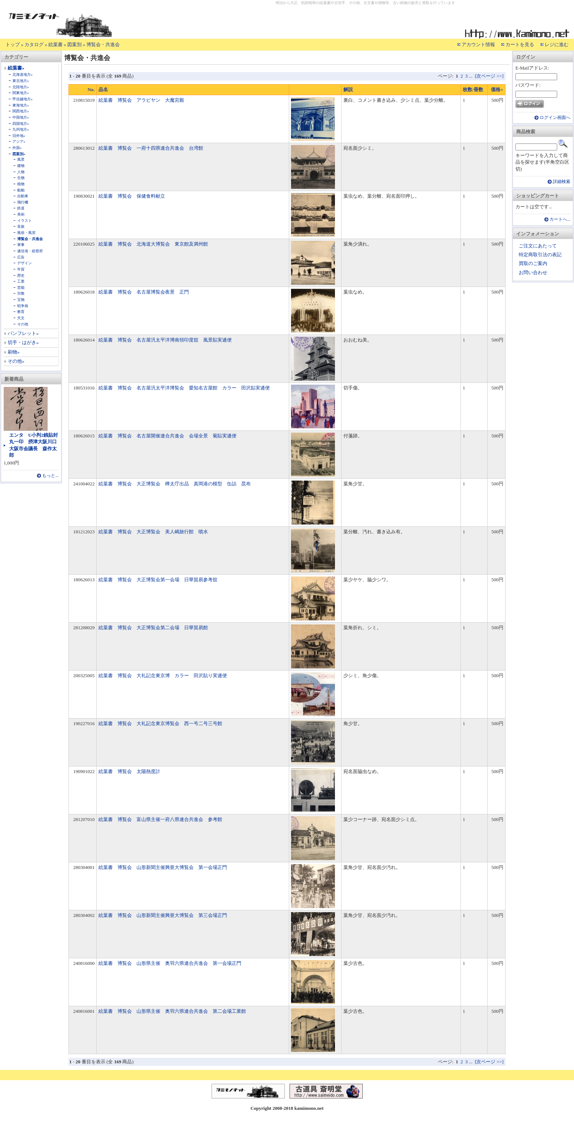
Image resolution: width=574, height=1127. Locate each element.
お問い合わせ (533, 272)
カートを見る (520, 44)
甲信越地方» (22, 99)
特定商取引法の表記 (540, 254)
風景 (21, 159)
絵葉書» (16, 68)
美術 (21, 214)
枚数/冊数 (473, 89)
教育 (21, 312)
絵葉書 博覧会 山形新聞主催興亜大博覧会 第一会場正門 (162, 867)
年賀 (21, 269)
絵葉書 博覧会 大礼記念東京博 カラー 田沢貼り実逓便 (162, 675)
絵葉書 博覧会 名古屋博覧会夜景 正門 (143, 292)
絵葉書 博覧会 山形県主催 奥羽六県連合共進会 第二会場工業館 (172, 1011)
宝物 (21, 300)
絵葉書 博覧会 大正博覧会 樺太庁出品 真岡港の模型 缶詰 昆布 (174, 483)
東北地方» (20, 81)
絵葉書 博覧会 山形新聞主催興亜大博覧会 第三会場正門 (162, 915)
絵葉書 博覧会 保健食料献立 (131, 196)
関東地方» (20, 93)
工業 (21, 281)
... (471, 76)
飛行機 (22, 202)
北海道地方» (22, 74)
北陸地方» (20, 87)
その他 (22, 324)
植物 (21, 184)
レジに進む (557, 44)
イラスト (24, 221)
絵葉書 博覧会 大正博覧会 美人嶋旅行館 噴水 (153, 531)
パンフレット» (23, 333)
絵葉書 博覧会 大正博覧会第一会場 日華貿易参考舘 (157, 579)
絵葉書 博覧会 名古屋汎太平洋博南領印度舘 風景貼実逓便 (165, 340)
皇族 (21, 226)
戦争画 (22, 306)
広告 (21, 257)
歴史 (21, 275)
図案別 (74, 44)
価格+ (497, 89)
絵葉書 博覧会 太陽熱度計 (129, 771)
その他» (16, 361)
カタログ (34, 44)
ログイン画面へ (555, 117)
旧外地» (18, 136)
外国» (17, 148)
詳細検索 (561, 181)
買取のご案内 (533, 263)
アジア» (18, 141)
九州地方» (20, 129)
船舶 (21, 190)
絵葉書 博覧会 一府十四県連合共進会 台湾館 (150, 148)
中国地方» (20, 117)
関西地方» (20, 111)
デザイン (24, 263)
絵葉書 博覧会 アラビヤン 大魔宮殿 (141, 100)
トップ (12, 44)
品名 (103, 89)
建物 (21, 166)
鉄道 (21, 208)
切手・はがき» (23, 342)
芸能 (21, 288)
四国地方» (20, 124)
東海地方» (20, 105)
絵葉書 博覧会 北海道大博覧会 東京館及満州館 (153, 244)
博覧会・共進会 (103, 44)
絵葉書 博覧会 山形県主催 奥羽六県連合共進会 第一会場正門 (169, 963)
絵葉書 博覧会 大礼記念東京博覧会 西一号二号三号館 (160, 723)
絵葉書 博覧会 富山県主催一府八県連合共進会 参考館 (160, 819)
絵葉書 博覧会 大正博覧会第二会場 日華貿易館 (153, 627)
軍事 (21, 245)
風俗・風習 (26, 233)
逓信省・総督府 (30, 251)
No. (90, 89)
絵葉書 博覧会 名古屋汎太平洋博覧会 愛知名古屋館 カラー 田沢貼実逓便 (184, 388)
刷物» (14, 352)
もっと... (50, 475)
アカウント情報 (478, 44)
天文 (21, 318)
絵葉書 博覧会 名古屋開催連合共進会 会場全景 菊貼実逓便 (167, 436)
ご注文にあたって (538, 246)
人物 (21, 172)
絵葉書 (55, 44)
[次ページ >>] (489, 76)
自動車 (22, 196)
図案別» (18, 154)
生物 (21, 178)
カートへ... (559, 219)
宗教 (21, 293)
